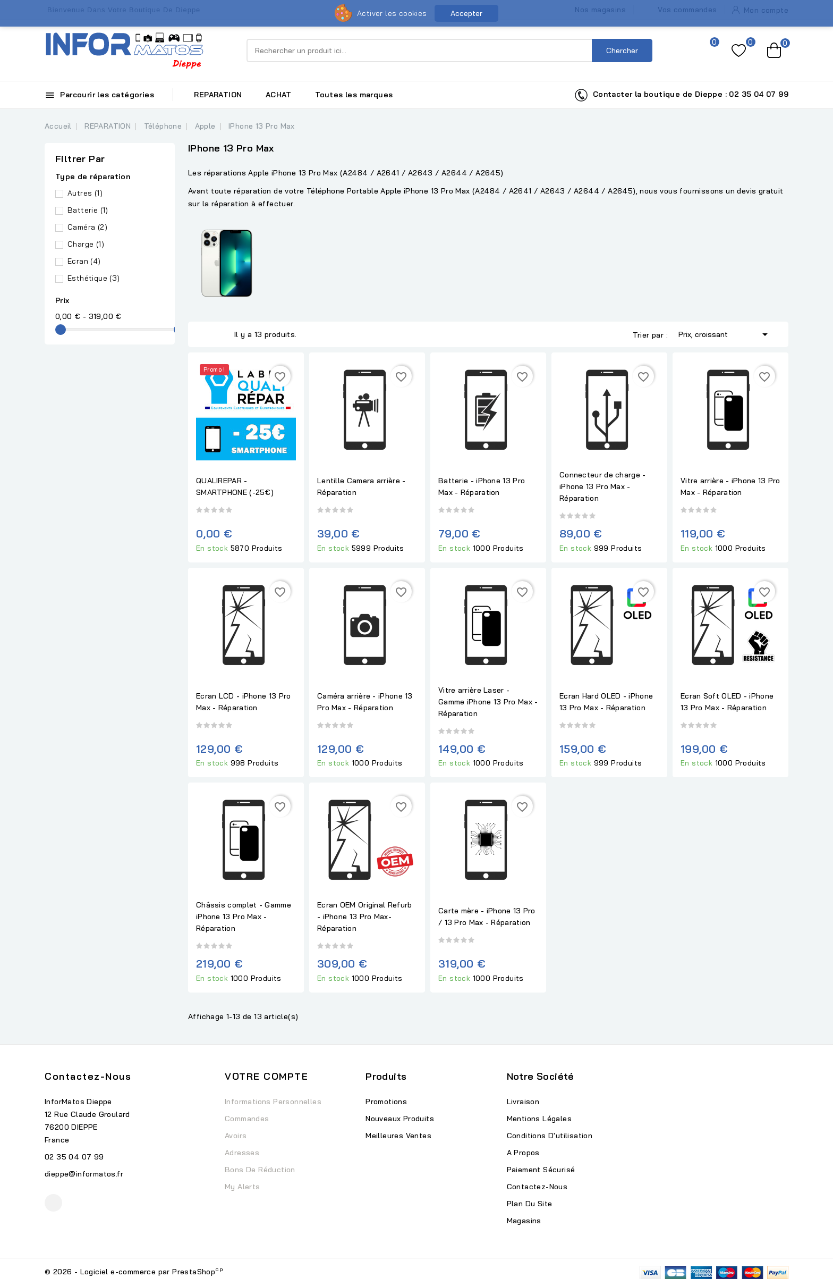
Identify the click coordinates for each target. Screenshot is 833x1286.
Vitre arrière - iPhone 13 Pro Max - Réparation (730, 486)
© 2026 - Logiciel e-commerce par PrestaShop (134, 1271)
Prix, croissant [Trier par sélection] (724, 333)
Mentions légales (539, 1118)
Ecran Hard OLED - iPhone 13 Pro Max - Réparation (606, 701)
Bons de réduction (260, 1169)
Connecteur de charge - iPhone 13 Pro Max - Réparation (602, 486)
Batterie (87, 210)
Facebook (53, 1203)
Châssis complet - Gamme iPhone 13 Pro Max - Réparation (243, 916)
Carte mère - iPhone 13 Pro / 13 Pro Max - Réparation (487, 916)
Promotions (386, 1101)
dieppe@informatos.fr (84, 1174)
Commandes (247, 1118)
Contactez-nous (88, 1076)
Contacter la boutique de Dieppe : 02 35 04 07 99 (681, 95)
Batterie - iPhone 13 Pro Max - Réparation (481, 486)
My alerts (242, 1186)
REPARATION (218, 94)
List (221, 334)
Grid (205, 334)
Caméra (87, 227)
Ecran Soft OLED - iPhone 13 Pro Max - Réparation (727, 701)
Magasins (524, 1220)
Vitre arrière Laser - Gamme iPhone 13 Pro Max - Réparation (488, 701)
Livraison (523, 1101)
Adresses (242, 1152)
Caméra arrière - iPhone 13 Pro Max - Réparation (365, 701)
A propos (523, 1152)
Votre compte (266, 1076)
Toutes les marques (354, 94)
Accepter (466, 13)
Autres (85, 193)
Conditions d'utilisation (550, 1135)
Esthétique (93, 278)
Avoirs (235, 1135)
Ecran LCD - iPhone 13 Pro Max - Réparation (243, 701)
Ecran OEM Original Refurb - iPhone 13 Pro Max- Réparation (364, 916)
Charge (85, 244)
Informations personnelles (273, 1101)
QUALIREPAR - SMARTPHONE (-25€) (235, 486)
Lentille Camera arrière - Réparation (361, 486)
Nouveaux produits (400, 1118)
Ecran (84, 261)
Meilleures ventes (398, 1135)
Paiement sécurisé (541, 1169)
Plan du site (529, 1203)
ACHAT (279, 94)
